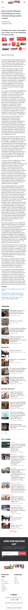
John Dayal (12, 362)
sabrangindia (13, 373)
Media (3, 7)
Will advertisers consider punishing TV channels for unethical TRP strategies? (12, 294)
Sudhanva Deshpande (14, 352)
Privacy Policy (15, 556)
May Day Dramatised (15, 350)
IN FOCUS (5, 347)
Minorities (12, 315)
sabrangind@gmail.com (15, 597)
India (11, 333)
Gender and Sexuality (4, 408)
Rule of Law (13, 454)
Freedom (11, 343)
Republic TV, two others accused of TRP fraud (13, 290)
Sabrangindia (5, 22)
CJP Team (13, 513)
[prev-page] (2, 433)
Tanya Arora (13, 420)
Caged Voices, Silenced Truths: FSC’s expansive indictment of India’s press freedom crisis (17, 394)
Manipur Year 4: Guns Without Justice (16, 526)
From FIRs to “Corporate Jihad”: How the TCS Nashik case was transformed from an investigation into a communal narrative (17, 415)
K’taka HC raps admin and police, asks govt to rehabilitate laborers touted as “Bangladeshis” (18, 339)
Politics (13, 442)
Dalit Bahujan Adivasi (16, 483)
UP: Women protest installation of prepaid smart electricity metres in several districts (18, 330)
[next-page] (6, 433)
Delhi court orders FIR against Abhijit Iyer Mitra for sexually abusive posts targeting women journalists (18, 404)
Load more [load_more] (13, 531)
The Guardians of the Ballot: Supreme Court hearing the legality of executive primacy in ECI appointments (18, 447)
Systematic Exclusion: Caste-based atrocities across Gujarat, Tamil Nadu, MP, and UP (18, 510)
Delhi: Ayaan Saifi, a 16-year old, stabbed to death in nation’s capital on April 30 (17, 312)
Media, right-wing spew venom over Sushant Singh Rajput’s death (11, 298)
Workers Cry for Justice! (16, 321)
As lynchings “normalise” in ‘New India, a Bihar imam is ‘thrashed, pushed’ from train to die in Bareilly (18, 380)
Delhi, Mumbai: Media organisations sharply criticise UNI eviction (18, 426)
